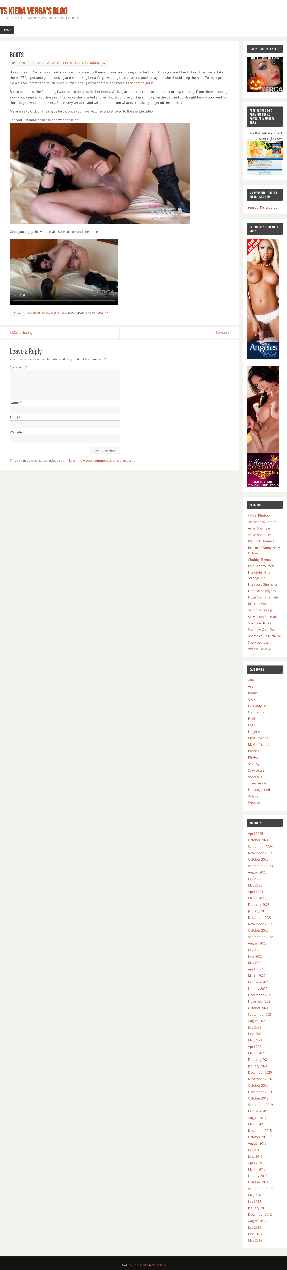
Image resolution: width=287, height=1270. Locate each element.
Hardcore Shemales (263, 584)
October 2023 (258, 859)
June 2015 (255, 1156)
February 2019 (259, 1111)
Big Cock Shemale (261, 541)
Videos (253, 796)
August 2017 (257, 1118)
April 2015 (255, 1163)
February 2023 (259, 904)
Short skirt (256, 777)
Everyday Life (258, 706)
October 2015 (258, 1137)
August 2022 (257, 943)
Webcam (254, 802)
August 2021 (257, 1021)
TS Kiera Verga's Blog (33, 11)
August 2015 (257, 1143)
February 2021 (259, 1059)
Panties (253, 751)
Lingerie (254, 731)
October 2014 (258, 1182)
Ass (29, 312)
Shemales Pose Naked (264, 636)
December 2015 (260, 1130)
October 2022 (258, 930)
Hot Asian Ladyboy (262, 591)
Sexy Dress (256, 770)
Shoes (62, 312)
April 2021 (255, 1046)
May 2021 (255, 1040)
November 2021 (260, 1001)
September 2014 (260, 1189)
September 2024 (260, 846)
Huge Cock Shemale (263, 597)
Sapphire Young (260, 610)
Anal (251, 680)
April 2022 (255, 969)
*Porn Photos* (259, 515)
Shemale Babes (259, 623)
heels (45, 312)
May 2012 (255, 1240)
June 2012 (255, 1234)
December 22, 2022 (45, 63)
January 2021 (257, 1066)
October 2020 (258, 1085)
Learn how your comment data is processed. (102, 460)
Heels (67, 63)
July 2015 (254, 1150)
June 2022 (255, 956)
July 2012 (254, 1227)
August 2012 (257, 1221)
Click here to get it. (140, 83)
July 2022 (254, 950)
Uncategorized (259, 789)
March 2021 (257, 1053)
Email (15, 417)
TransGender (258, 783)
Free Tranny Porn (261, 566)
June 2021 (255, 1034)
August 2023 (257, 872)
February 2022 (259, 982)
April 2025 (255, 833)
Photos (253, 757)
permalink (100, 312)
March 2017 (257, 1124)
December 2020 (260, 1072)
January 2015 (257, 1176)
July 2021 (254, 1027)
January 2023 (257, 911)
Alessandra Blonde (262, 522)
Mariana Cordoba (261, 604)
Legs (76, 63)
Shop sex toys (258, 642)
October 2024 (258, 840)
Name (15, 403)
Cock (251, 699)
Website (16, 432)
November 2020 (260, 1079)
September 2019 (260, 1105)
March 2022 (257, 975)
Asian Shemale (259, 528)
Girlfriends (256, 712)
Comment (18, 367)
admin (22, 63)
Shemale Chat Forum (264, 629)
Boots (37, 312)
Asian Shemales (260, 535)
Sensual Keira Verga (262, 207)
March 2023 (257, 898)
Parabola (142, 1265)
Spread (222, 332)
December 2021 (260, 995)
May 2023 (255, 885)
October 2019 (258, 1098)
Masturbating (93, 63)
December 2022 (260, 917)
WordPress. (159, 1265)
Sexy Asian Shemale (263, 617)
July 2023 (254, 879)
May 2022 (255, 963)
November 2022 (260, 924)
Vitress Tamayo (259, 649)
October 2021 (258, 1008)
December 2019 (260, 1092)
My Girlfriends (258, 744)
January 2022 (257, 988)
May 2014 (255, 1195)
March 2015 (257, 1169)
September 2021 (260, 1014)
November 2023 (260, 853)
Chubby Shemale (260, 559)
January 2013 (257, 1208)
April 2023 (255, 892)
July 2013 (254, 1201)
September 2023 (260, 866)
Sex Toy (253, 764)
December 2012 (260, 1214)
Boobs (253, 693)
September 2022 (260, 937)
